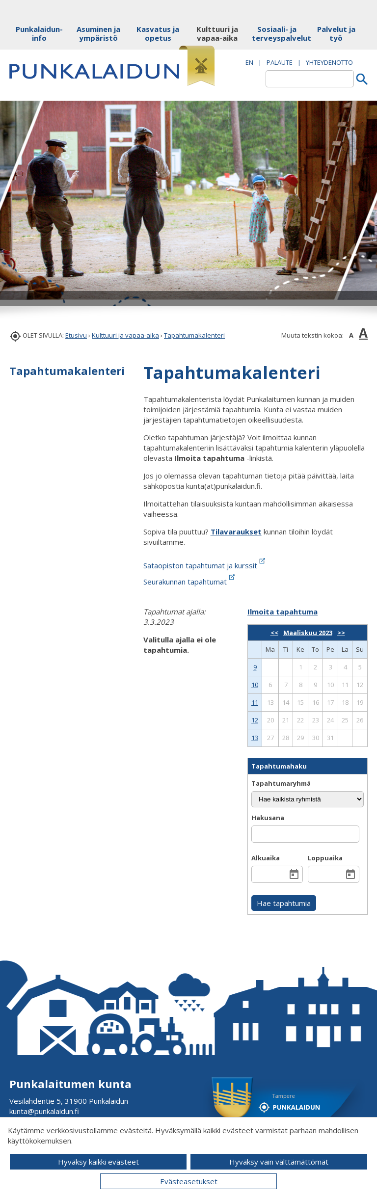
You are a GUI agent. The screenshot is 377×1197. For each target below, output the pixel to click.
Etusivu (76, 335)
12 (254, 720)
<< (274, 632)
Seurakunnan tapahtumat (190, 581)
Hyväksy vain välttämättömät (278, 1162)
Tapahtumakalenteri (194, 335)
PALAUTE (280, 62)
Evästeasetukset (188, 1181)
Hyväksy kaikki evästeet (98, 1162)
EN (249, 62)
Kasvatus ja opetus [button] (157, 33)
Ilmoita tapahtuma (282, 611)
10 (254, 684)
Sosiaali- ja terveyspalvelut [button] (276, 33)
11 (254, 702)
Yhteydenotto (329, 62)
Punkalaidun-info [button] (39, 33)
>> (341, 632)
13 (254, 737)
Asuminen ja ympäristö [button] (98, 33)
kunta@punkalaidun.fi (44, 1111)
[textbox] (310, 78)
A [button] (351, 335)
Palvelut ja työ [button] (336, 33)
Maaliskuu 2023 (307, 632)
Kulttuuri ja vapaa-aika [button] (217, 33)
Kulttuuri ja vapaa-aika (125, 335)
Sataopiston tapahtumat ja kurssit (205, 565)
